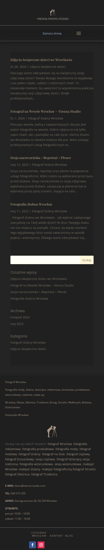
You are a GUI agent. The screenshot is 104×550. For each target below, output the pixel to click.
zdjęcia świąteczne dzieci (48, 67)
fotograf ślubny (29, 454)
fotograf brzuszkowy (19, 459)
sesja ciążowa (45, 459)
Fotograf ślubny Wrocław (45, 118)
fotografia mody (67, 449)
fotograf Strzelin (84, 469)
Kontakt (56, 535)
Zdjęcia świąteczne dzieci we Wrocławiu (41, 60)
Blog (69, 535)
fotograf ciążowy (78, 454)
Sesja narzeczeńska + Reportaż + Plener (40, 158)
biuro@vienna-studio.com (30, 486)
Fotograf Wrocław (15, 382)
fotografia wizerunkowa (36, 464)
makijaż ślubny (29, 469)
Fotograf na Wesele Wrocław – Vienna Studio (45, 111)
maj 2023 (16, 324)
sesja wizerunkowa (67, 464)
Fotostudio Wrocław (16, 415)
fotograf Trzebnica (44, 474)
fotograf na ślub (53, 454)
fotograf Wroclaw (60, 444)
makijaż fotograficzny (57, 469)
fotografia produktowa (38, 449)
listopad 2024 (20, 317)
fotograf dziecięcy (69, 459)
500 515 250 (18, 493)
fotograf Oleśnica (17, 474)
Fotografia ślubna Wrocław (31, 204)
